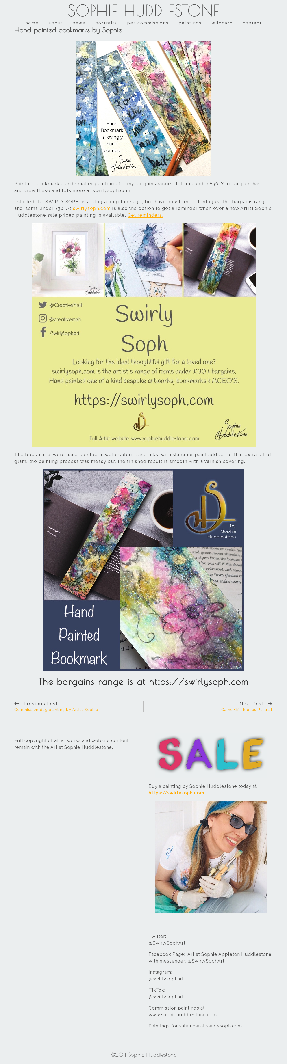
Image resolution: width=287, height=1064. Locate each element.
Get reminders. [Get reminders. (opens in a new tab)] (145, 215)
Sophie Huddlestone (144, 10)
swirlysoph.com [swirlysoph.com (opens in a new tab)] (92, 208)
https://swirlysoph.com (176, 793)
